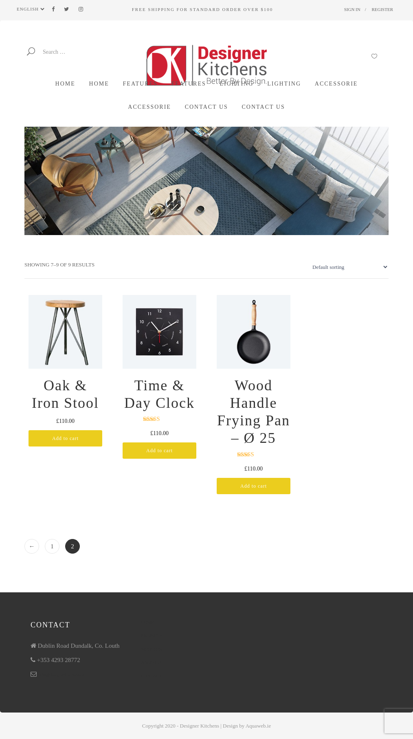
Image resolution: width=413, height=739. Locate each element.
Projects (152, 635)
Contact (151, 675)
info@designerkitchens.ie (61, 674)
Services (151, 649)
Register (382, 9)
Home (147, 622)
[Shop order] (348, 267)
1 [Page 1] (52, 546)
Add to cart (65, 438)
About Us (152, 662)
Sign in (352, 9)
